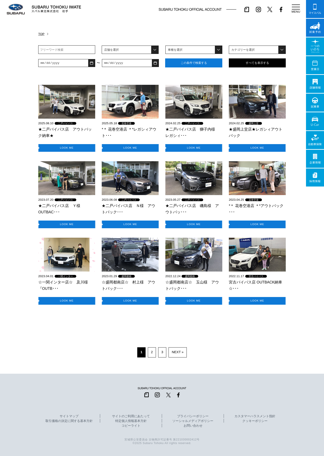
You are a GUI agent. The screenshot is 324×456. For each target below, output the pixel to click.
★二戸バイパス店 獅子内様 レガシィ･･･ (192, 132)
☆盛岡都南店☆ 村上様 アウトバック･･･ (128, 285)
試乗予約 (315, 28)
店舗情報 (315, 84)
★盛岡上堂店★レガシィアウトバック (255, 132)
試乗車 (315, 103)
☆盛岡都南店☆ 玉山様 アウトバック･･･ (192, 285)
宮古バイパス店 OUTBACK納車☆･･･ (255, 285)
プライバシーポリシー (193, 416)
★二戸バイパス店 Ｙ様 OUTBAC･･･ (61, 209)
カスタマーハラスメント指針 (254, 416)
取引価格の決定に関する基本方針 (69, 421)
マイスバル (315, 9)
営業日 (315, 65)
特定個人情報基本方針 (131, 421)
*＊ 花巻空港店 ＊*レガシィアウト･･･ (129, 132)
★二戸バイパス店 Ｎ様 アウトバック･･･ (128, 209)
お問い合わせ (193, 425)
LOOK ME (67, 147)
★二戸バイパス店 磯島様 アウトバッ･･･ (192, 209)
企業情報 (315, 159)
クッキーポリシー (255, 421)
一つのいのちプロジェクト (315, 46)
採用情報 (315, 177)
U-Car (315, 121)
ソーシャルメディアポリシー (192, 421)
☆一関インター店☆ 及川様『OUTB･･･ (63, 285)
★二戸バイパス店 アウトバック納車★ (65, 132)
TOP (41, 34)
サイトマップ (69, 416)
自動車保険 (315, 140)
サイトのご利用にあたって (131, 416)
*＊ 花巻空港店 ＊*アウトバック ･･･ (256, 209)
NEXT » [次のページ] (177, 352)
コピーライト (131, 425)
